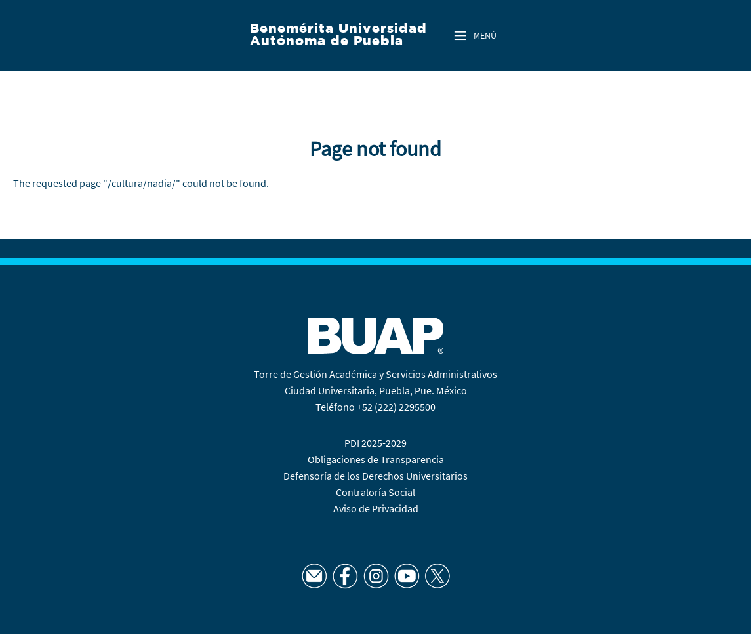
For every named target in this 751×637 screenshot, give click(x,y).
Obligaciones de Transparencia (376, 459)
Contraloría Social (375, 492)
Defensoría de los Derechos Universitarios (375, 475)
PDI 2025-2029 (375, 442)
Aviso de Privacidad (375, 508)
